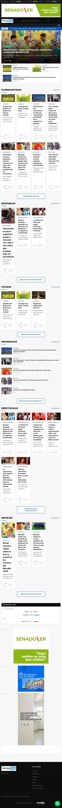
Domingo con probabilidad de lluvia (24, 390)
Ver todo (57, 90)
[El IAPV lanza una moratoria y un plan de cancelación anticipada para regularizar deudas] (31, 78)
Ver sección (56, 203)
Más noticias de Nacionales (31, 279)
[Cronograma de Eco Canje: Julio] (46, 68)
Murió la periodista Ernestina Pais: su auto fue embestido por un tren (23, 475)
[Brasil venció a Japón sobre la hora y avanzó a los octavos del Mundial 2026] (31, 46)
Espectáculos (23, 217)
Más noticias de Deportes (31, 594)
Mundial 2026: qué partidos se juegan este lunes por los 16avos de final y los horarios (23, 162)
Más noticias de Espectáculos (31, 509)
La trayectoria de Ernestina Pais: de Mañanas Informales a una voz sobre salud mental (8, 477)
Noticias (36, 104)
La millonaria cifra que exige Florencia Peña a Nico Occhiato (38, 225)
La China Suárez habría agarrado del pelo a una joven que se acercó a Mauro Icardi (54, 432)
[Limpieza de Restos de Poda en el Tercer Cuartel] (16, 68)
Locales (5, 104)
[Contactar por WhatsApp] (57, 803)
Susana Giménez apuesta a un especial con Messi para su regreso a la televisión (23, 226)
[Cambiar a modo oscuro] (59, 21)
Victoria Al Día (9, 796)
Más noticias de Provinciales (31, 401)
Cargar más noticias (31, 196)
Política (34, 779)
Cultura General (36, 785)
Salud (34, 782)
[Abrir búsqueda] (48, 21)
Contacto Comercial (38, 788)
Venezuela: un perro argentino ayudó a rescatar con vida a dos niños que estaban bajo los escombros (8, 164)
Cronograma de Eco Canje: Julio (23, 109)
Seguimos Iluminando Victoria (37, 306)
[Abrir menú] (59, 25)
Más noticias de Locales (31, 334)
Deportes (21, 152)
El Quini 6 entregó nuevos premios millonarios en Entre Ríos (38, 160)
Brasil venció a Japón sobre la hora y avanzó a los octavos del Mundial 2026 (32, 28)
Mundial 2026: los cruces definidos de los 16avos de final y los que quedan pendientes (38, 542)
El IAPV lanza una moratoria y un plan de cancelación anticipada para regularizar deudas (38, 115)
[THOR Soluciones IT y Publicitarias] (41, 803)
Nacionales (7, 152)
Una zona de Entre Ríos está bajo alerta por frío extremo (54, 159)
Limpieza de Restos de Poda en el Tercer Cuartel (7, 111)
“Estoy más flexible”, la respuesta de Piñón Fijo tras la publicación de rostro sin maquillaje (38, 432)
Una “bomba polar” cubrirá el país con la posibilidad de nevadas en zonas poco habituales (53, 115)
